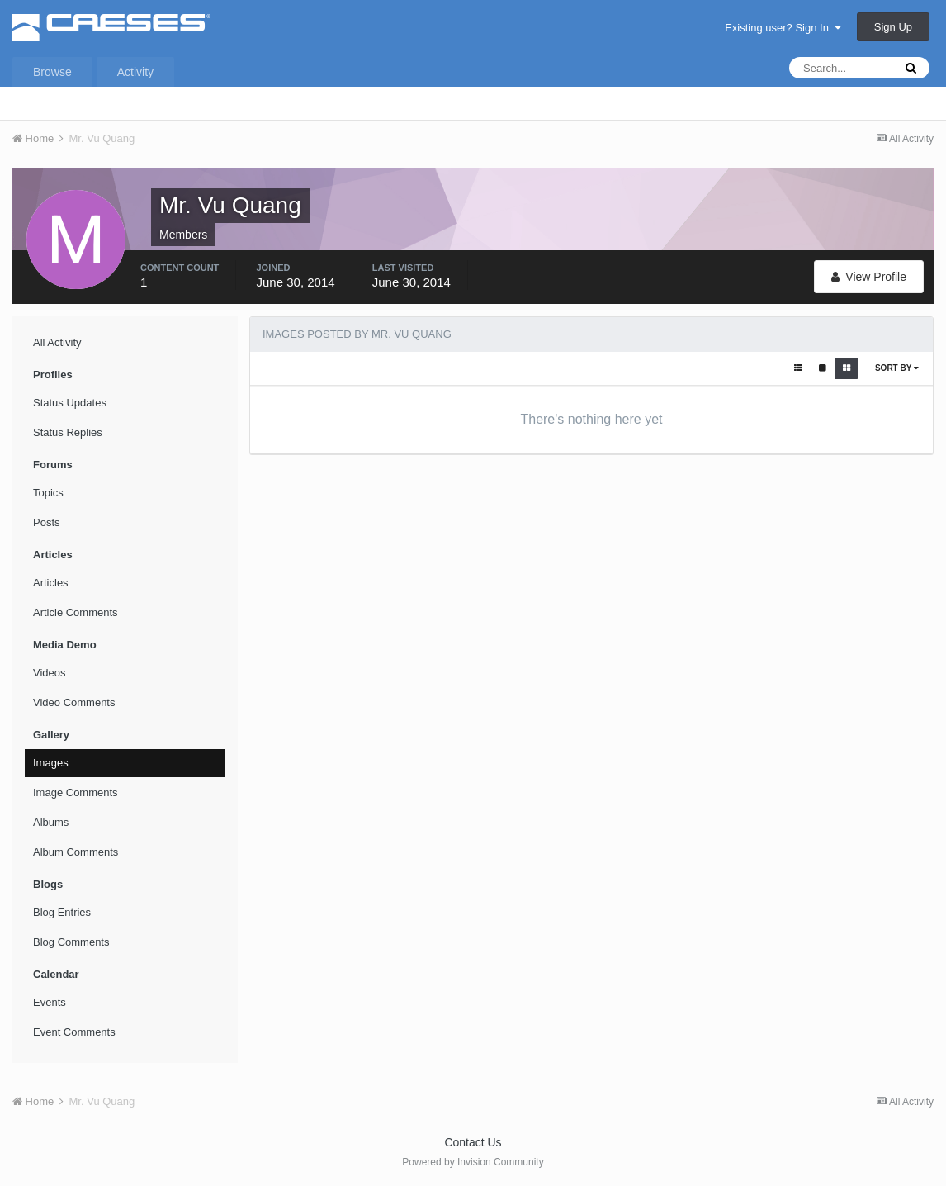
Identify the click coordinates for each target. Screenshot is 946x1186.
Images (51, 763)
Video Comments (74, 702)
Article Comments (75, 612)
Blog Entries (62, 912)
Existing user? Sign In (783, 27)
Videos (49, 673)
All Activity (57, 342)
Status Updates (69, 402)
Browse (52, 71)
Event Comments (74, 1032)
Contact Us (472, 1142)
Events (49, 1002)
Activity (135, 71)
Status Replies (67, 432)
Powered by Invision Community (472, 1162)
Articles (51, 582)
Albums (51, 822)
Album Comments (75, 852)
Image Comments (75, 792)
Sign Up (893, 27)
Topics (48, 492)
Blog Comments (71, 942)
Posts (46, 522)
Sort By (897, 367)
